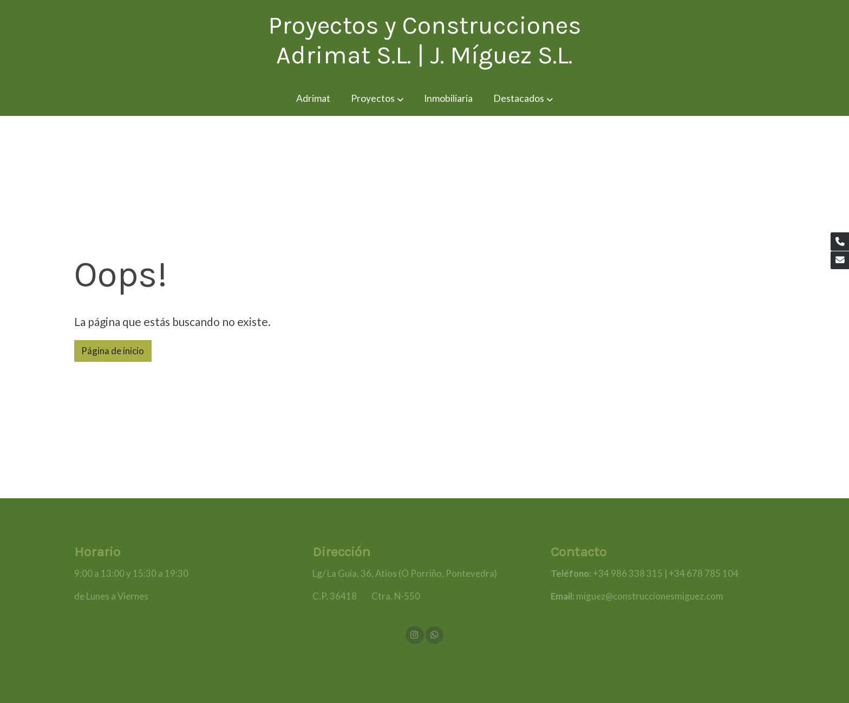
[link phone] (840, 241)
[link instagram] (414, 634)
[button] (377, 99)
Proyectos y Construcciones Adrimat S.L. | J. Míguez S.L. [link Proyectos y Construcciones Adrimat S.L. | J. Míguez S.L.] (424, 40)
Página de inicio (112, 350)
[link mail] (840, 260)
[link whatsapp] (434, 634)
